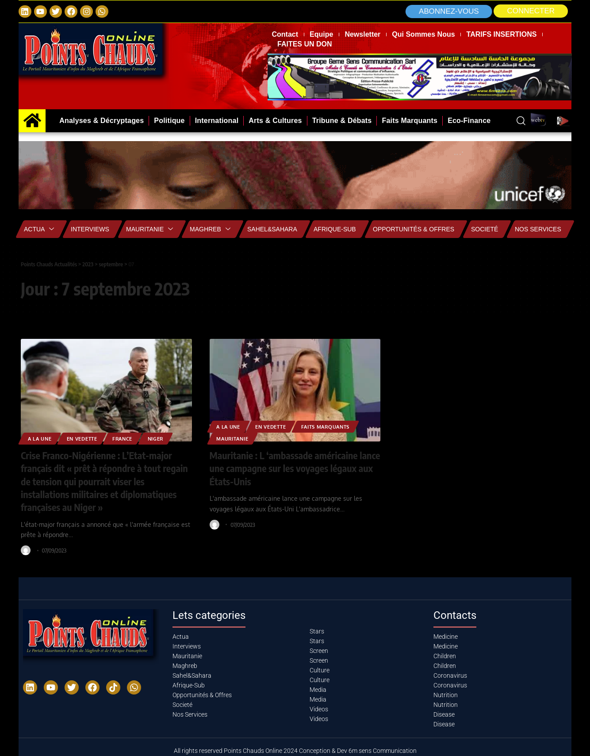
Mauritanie (149, 229)
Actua (39, 229)
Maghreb (210, 229)
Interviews (90, 229)
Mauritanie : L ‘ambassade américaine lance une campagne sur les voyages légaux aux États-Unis (285, 468)
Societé (484, 229)
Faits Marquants (335, 426)
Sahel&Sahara (272, 229)
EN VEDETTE (86, 438)
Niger (166, 438)
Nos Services (538, 229)
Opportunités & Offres (413, 229)
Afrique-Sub (335, 229)
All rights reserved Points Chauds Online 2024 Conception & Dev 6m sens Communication (295, 748)
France (130, 438)
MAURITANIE (235, 438)
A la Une (41, 438)
